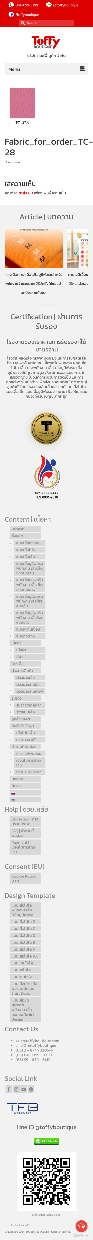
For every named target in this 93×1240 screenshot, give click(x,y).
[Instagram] (16, 1089)
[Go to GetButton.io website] (81, 1235)
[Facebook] (8, 1089)
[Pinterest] (31, 1089)
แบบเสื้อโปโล (76, 387)
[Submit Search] (22, 23)
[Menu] (46, 69)
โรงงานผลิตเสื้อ (19, 358)
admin (16, 162)
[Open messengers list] (82, 1226)
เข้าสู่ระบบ (25, 193)
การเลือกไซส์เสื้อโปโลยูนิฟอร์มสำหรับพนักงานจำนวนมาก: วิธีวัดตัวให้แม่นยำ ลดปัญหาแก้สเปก (34, 283)
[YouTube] (23, 1089)
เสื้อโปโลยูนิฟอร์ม (61, 368)
